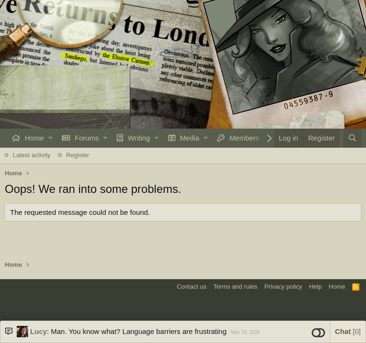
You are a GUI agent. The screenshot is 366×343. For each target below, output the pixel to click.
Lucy (38, 331)
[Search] (352, 138)
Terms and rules (235, 286)
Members (244, 138)
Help (315, 286)
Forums (87, 138)
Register (77, 155)
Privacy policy (283, 286)
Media (190, 138)
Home (34, 138)
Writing (139, 138)
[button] (50, 138)
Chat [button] (348, 331)
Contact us (191, 286)
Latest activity (32, 155)
